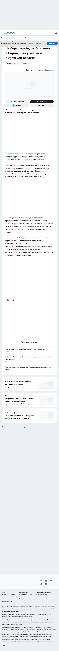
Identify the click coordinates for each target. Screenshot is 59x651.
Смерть (24, 63)
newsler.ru (41, 159)
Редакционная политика (25, 594)
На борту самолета (12, 154)
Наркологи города (18, 38)
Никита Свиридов (46, 70)
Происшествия (12, 63)
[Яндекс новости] (17, 101)
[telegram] (14, 300)
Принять (52, 43)
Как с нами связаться (41, 594)
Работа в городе (6, 38)
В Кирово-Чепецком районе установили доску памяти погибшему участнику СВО (29, 359)
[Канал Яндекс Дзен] (42, 101)
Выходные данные (7, 601)
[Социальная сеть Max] (42, 105)
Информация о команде (8, 594)
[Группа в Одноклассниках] (46, 580)
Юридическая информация (43, 592)
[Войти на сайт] (56, 33)
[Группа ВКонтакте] (41, 580)
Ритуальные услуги (31, 38)
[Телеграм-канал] (17, 105)
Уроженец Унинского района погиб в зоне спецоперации (29, 350)
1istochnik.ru (24, 218)
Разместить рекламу (41, 597)
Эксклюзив (42, 38)
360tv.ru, (20, 238)
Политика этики (23, 592)
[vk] (8, 300)
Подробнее (19, 624)
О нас (3, 592)
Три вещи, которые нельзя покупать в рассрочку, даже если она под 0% (29, 369)
